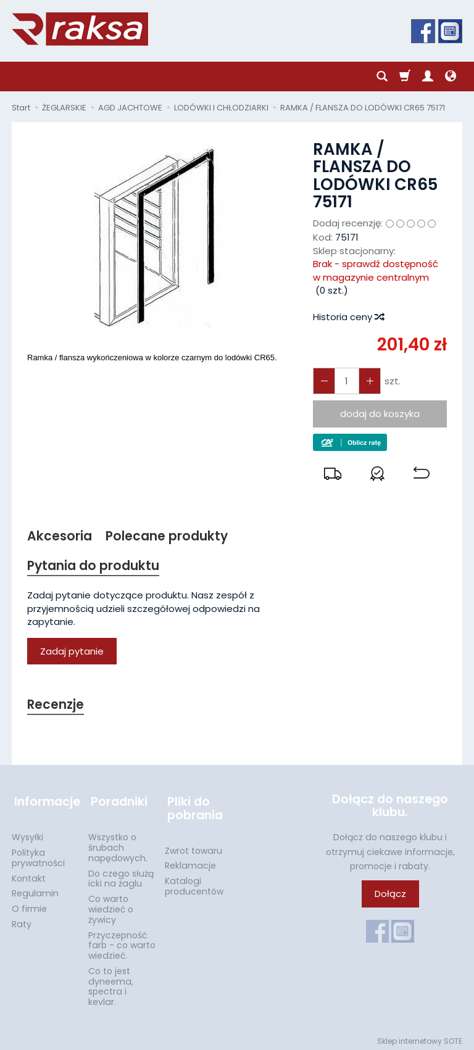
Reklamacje (190, 862)
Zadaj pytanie (72, 651)
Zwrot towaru (193, 847)
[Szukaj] (382, 76)
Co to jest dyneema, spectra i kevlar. (110, 982)
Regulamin (35, 889)
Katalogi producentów (194, 882)
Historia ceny (348, 316)
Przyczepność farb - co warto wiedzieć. (122, 942)
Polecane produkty (167, 536)
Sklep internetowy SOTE (419, 1037)
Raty (21, 920)
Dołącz (390, 895)
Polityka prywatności (38, 854)
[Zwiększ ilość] (323, 381)
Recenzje (56, 706)
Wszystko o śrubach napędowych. (118, 844)
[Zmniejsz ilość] (367, 381)
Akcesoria (59, 536)
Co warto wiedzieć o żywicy (110, 905)
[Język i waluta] (450, 76)
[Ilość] (345, 381)
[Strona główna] (80, 29)
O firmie (29, 905)
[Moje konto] (427, 76)
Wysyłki (27, 833)
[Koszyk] (405, 76)
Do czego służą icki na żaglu (121, 875)
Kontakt (29, 875)
